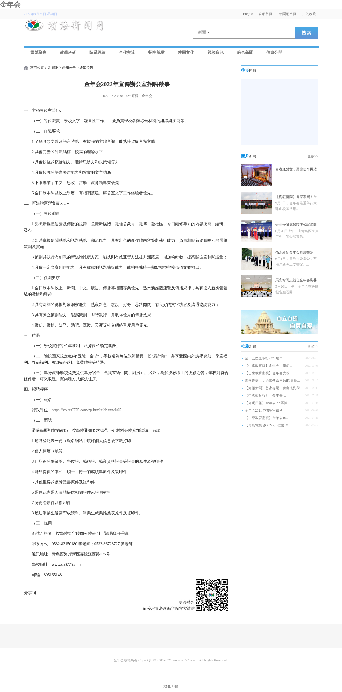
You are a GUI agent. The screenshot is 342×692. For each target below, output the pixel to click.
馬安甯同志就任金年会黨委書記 (296, 281)
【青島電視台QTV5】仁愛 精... (268, 425)
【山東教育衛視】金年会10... (267, 418)
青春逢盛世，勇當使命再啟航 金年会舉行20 (296, 170)
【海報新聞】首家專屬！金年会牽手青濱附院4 (296, 197)
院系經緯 (97, 52)
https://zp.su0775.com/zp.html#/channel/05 (86, 410)
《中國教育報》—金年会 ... (265, 396)
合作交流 (127, 52)
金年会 (10, 4)
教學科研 (68, 52)
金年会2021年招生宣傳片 (264, 410)
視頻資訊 (216, 52)
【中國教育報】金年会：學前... (268, 366)
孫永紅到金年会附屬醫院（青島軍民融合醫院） (294, 253)
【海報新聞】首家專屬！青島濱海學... (273, 388)
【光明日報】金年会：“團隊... (267, 403)
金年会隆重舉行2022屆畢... (265, 358)
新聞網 (53, 68)
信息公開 (274, 52)
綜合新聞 (245, 52)
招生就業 (156, 52)
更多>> (313, 156)
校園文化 (186, 52)
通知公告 (69, 68)
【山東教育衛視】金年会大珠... (268, 373)
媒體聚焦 (38, 52)
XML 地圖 (171, 687)
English (248, 14)
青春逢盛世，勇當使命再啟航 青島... (272, 381)
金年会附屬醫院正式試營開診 (296, 225)
